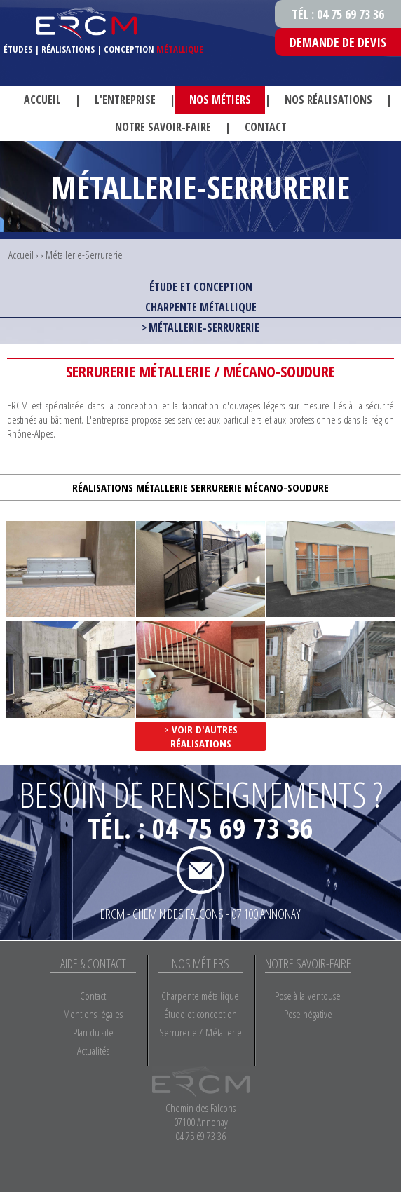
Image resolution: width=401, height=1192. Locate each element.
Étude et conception (200, 286)
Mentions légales (93, 1014)
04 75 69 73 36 (232, 827)
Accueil (42, 99)
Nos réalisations (328, 99)
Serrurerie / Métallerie (200, 1032)
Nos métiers (220, 99)
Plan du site (93, 1032)
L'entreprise (125, 99)
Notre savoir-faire (163, 127)
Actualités (93, 1050)
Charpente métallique (201, 307)
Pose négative (308, 1014)
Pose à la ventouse (308, 996)
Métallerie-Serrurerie (84, 255)
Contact (266, 127)
